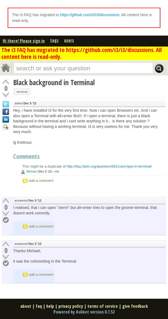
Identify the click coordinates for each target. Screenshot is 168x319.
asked (25, 103)
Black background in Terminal (54, 82)
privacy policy (70, 306)
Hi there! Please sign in (24, 41)
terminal (22, 91)
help (50, 306)
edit (56, 171)
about (25, 306)
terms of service (102, 306)
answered (28, 200)
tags (54, 40)
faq (39, 306)
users (69, 40)
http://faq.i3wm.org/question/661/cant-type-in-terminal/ (109, 166)
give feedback (135, 306)
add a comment (41, 181)
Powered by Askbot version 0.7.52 (84, 312)
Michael (31, 171)
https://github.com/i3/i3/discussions (89, 15)
